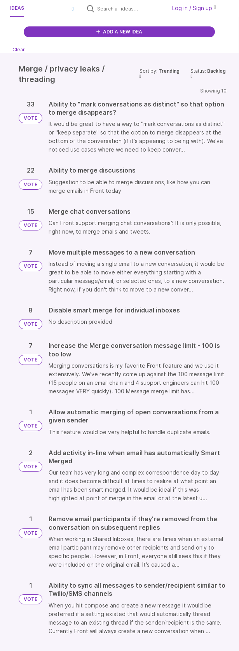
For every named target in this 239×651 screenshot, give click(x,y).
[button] (73, 8)
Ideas (17, 8)
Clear (18, 49)
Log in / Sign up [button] (194, 8)
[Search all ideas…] (130, 8)
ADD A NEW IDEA (119, 32)
